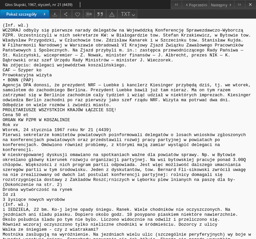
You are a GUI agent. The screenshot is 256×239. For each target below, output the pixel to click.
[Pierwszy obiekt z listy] (176, 4)
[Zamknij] (250, 4)
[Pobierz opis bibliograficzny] (89, 14)
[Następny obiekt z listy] (221, 4)
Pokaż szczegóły (26, 14)
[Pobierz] (54, 14)
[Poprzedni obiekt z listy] (195, 4)
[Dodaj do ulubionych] (77, 14)
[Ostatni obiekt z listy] (239, 4)
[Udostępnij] (66, 14)
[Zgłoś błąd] (111, 14)
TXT (128, 14)
